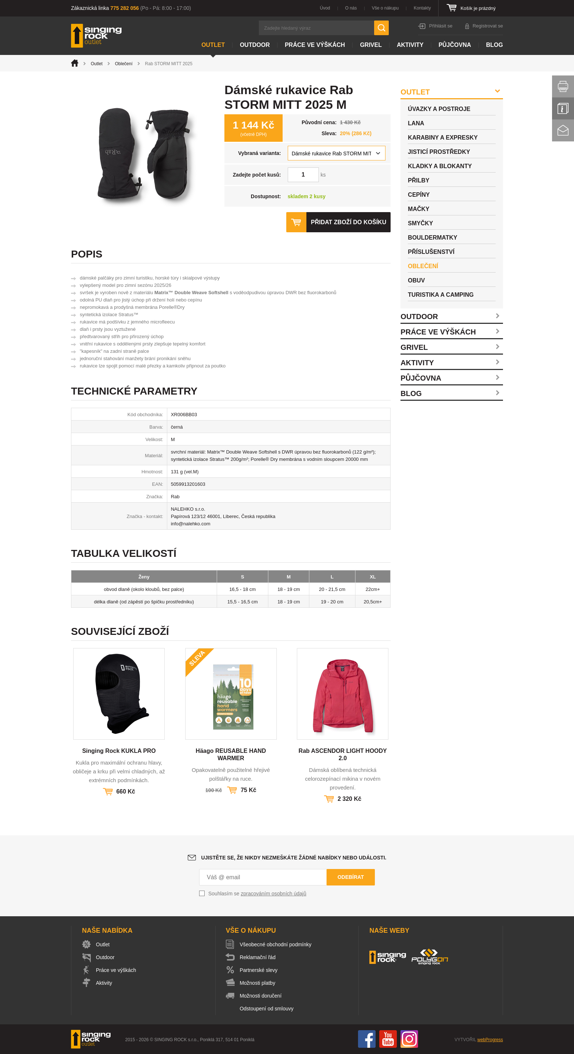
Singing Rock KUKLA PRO (119, 751)
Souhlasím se (257, 893)
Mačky (418, 209)
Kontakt (563, 130)
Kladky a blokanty (440, 166)
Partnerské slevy (258, 970)
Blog (494, 45)
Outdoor (255, 45)
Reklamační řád (258, 957)
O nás (351, 8)
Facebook (367, 1039)
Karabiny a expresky (443, 137)
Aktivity (410, 45)
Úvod (325, 8)
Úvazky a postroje (439, 109)
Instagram (409, 1039)
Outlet (213, 45)
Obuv (416, 280)
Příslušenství (431, 252)
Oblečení (124, 63)
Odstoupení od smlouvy (267, 1009)
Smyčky (420, 223)
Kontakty (422, 8)
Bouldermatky (432, 237)
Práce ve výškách (315, 45)
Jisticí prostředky (439, 152)
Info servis (563, 108)
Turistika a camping (441, 295)
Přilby (418, 180)
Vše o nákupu (385, 8)
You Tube (388, 1039)
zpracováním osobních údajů (273, 893)
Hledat (381, 28)
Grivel (371, 45)
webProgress (490, 1039)
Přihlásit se (440, 26)
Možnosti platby (257, 983)
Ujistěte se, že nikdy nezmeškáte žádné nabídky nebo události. (294, 858)
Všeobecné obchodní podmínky (276, 944)
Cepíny (419, 195)
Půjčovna (455, 45)
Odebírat (351, 877)
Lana (416, 123)
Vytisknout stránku (563, 86)
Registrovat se (488, 26)
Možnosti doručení (261, 996)
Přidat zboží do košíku (348, 222)
